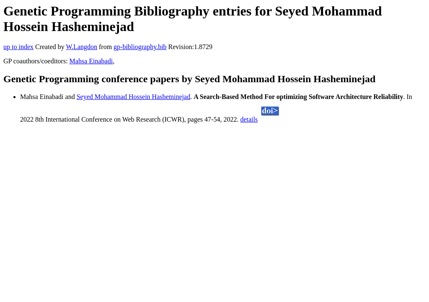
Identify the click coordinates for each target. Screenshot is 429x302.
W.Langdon (81, 46)
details (249, 119)
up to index (18, 46)
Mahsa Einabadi (91, 61)
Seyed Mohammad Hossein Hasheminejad (134, 96)
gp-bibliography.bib (140, 46)
